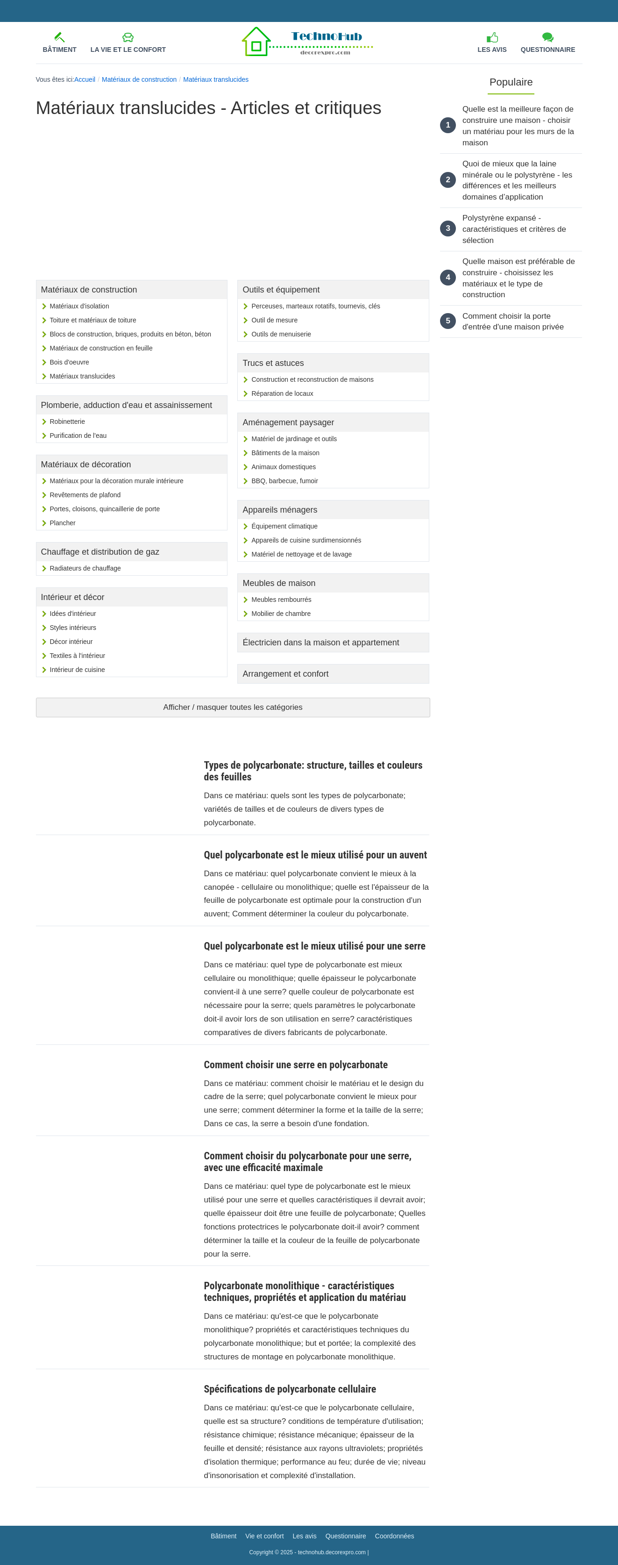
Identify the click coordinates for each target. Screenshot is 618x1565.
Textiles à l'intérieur (78, 655)
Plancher (63, 523)
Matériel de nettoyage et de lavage (301, 554)
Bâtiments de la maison (285, 453)
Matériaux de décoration (86, 464)
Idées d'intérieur (73, 613)
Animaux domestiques (283, 467)
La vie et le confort (128, 49)
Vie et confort (264, 1536)
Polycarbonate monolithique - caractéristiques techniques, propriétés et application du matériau (305, 1291)
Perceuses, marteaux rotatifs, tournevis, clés (315, 306)
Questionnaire (548, 49)
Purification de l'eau (78, 435)
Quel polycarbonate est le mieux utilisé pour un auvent (315, 855)
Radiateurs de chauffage (85, 568)
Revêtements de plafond (85, 495)
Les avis (492, 49)
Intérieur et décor (73, 597)
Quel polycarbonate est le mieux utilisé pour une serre (315, 946)
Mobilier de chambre (281, 613)
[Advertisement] (232, 193)
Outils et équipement (281, 289)
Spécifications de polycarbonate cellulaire (290, 1389)
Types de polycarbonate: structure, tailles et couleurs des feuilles (313, 771)
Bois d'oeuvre (69, 362)
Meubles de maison (278, 583)
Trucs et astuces (273, 363)
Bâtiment (60, 49)
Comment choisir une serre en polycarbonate (296, 1065)
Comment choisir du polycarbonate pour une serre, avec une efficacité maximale (308, 1161)
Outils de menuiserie (281, 334)
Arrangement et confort (285, 674)
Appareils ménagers (279, 510)
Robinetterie (67, 421)
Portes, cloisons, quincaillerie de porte (105, 509)
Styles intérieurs (73, 627)
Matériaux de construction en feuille (101, 348)
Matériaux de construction (139, 79)
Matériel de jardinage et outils (294, 439)
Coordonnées (394, 1536)
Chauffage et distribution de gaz (100, 552)
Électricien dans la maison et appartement (320, 642)
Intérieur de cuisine (77, 669)
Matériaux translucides (216, 79)
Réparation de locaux (282, 393)
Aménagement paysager (288, 422)
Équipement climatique (284, 526)
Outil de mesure (274, 320)
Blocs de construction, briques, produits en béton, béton (131, 334)
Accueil (84, 79)
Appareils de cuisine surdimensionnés (306, 540)
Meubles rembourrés (281, 599)
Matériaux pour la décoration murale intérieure (117, 481)
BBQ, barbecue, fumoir (284, 481)
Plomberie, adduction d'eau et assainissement (127, 405)
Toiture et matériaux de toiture (93, 320)
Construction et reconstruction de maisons (312, 379)
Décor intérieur (71, 641)
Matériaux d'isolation (79, 306)
